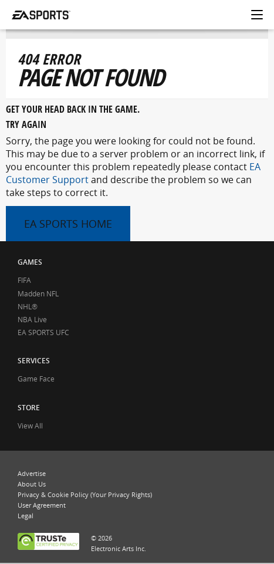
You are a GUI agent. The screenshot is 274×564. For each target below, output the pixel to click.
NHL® (28, 307)
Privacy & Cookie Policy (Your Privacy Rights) (85, 494)
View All (30, 426)
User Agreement (42, 505)
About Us (32, 483)
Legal (25, 515)
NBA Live (32, 320)
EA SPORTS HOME (68, 224)
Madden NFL (38, 294)
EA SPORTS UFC (43, 332)
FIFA (24, 280)
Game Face (36, 379)
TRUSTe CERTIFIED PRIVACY (48, 542)
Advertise (32, 473)
